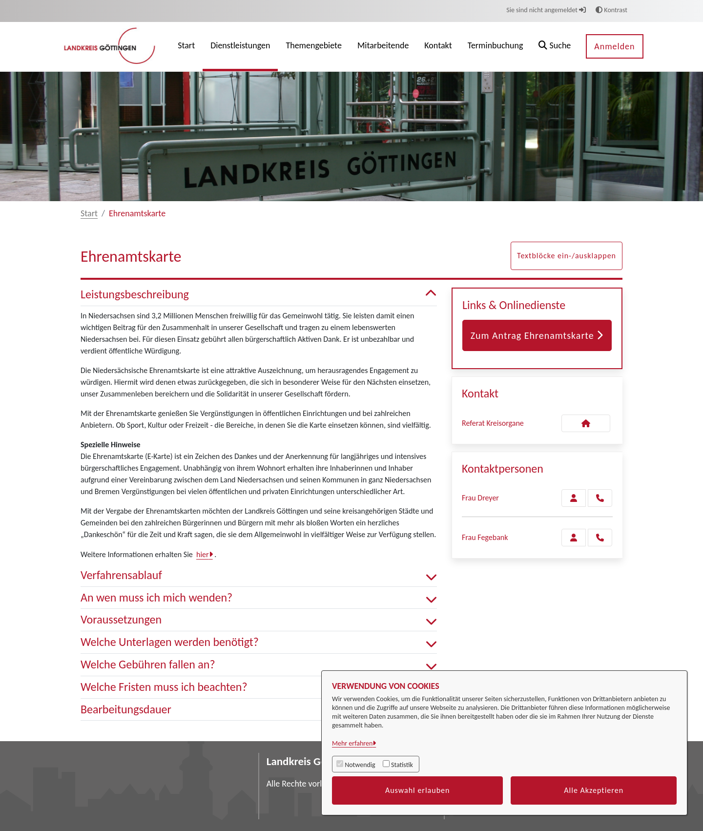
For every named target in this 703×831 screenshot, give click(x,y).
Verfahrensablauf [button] (259, 575)
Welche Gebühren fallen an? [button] (259, 665)
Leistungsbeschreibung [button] (259, 295)
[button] (555, 46)
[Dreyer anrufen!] (600, 498)
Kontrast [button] (611, 10)
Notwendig (360, 765)
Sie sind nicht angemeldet (546, 10)
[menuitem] (186, 46)
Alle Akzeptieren (593, 790)
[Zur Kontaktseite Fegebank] (573, 537)
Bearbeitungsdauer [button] (259, 710)
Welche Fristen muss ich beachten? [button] (259, 687)
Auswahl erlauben (417, 790)
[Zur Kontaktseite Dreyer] (573, 498)
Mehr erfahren (352, 743)
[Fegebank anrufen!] (600, 537)
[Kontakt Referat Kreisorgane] (585, 423)
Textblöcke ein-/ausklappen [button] (566, 255)
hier (202, 554)
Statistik (402, 765)
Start (89, 213)
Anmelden (614, 46)
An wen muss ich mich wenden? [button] (259, 598)
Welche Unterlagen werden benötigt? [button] (259, 642)
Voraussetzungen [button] (259, 620)
